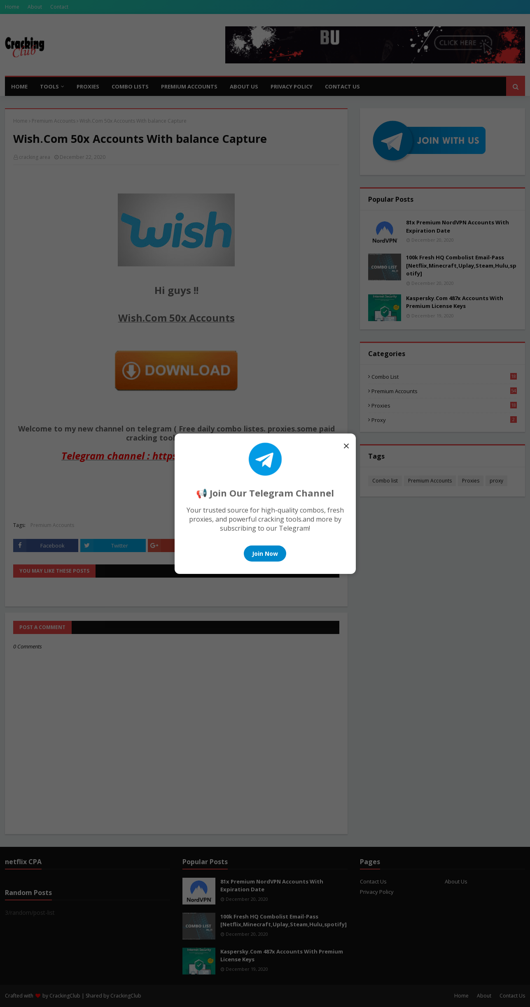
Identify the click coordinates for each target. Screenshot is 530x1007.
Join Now (265, 553)
